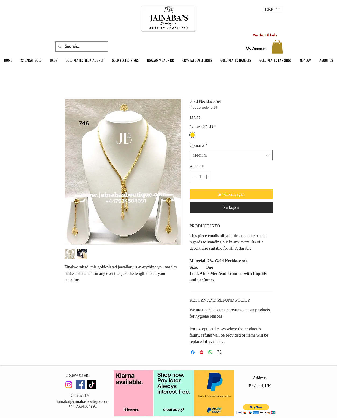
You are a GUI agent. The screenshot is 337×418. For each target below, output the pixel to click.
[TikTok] (91, 384)
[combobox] (231, 155)
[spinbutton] (200, 177)
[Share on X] (219, 352)
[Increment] (206, 177)
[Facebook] (80, 384)
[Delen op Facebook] (192, 352)
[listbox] (272, 9)
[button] (272, 9)
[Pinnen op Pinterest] (201, 352)
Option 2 (199, 145)
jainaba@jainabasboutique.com (83, 401)
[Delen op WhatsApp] (210, 352)
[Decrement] (194, 177)
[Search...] (81, 46)
